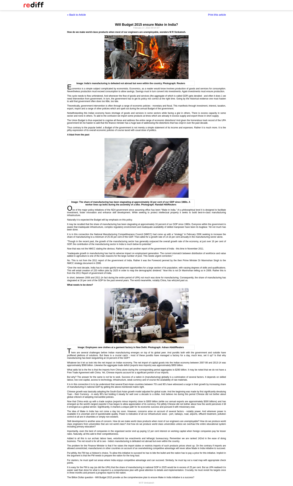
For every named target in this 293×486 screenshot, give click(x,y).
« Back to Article (76, 14)
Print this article (217, 14)
